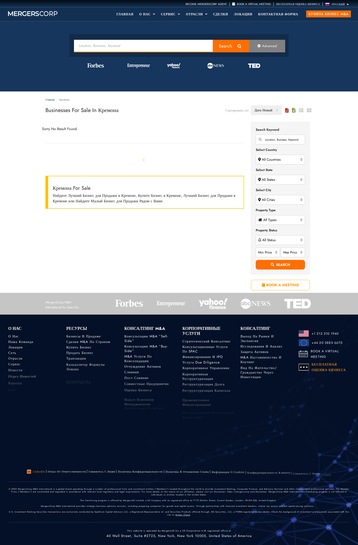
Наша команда (20, 341)
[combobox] (266, 110)
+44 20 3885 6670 (327, 342)
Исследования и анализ (261, 346)
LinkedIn (36, 472)
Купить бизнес (79, 347)
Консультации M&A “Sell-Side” (146, 338)
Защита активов (254, 352)
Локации (243, 14)
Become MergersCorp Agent (206, 4)
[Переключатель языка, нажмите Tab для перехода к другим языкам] (338, 4)
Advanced (267, 45)
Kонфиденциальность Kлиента (268, 476)
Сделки (220, 14)
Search (225, 46)
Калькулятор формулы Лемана (85, 371)
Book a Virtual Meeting (251, 4)
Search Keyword (267, 129)
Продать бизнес (79, 353)
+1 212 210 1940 (325, 333)
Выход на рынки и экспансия (257, 338)
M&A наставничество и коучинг (261, 361)
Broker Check (183, 514)
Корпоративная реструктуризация (197, 381)
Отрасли (196, 14)
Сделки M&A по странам (88, 341)
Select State (264, 170)
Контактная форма (278, 14)
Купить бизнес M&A (328, 14)
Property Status (266, 230)
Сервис (170, 14)
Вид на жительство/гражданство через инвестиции (258, 377)
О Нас (147, 14)
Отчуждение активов (142, 367)
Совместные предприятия (146, 387)
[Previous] (144, 159)
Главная (125, 14)
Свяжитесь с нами (102, 472)
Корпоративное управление (206, 369)
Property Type (266, 210)
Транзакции (76, 360)
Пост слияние (136, 380)
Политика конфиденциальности (140, 472)
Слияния (131, 373)
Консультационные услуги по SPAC (205, 349)
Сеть (12, 353)
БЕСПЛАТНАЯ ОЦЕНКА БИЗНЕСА (298, 4)
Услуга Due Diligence (201, 363)
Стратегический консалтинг (206, 341)
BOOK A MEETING (280, 285)
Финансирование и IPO (202, 357)
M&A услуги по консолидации (138, 359)
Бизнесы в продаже (83, 336)
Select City (263, 190)
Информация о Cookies (228, 474)
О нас (13, 336)
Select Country (266, 149)
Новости (15, 373)
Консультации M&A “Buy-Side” (146, 348)
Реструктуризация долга (203, 387)
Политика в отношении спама (187, 473)
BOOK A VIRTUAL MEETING (325, 354)
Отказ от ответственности (67, 471)
